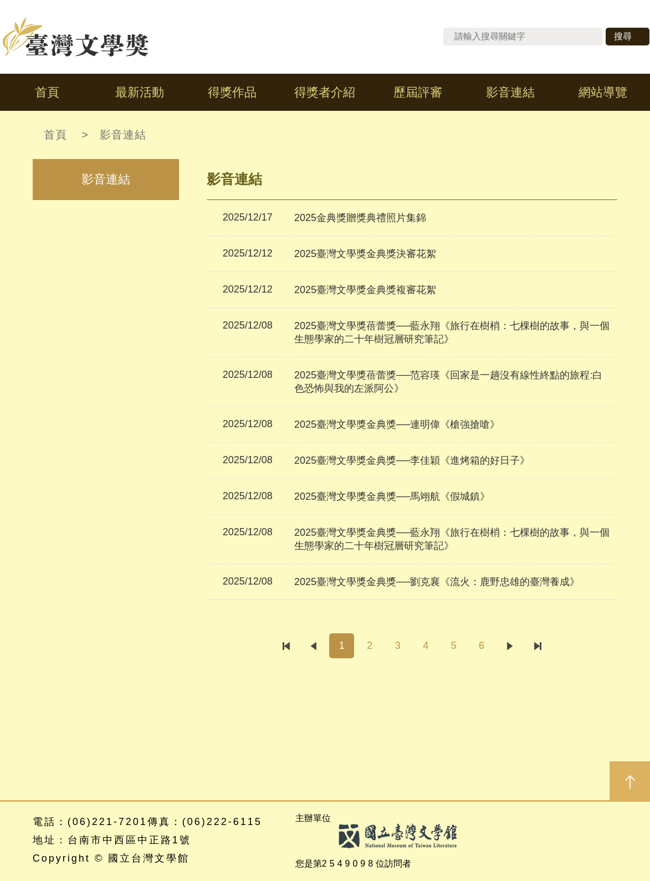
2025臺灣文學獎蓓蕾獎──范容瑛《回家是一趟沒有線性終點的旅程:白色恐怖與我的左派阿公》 (448, 382)
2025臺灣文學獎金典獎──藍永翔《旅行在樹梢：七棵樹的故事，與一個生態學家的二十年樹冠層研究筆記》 (452, 539)
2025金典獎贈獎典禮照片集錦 (360, 217)
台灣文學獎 (76, 37)
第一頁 (285, 645)
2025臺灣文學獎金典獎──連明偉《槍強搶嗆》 (397, 424)
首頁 (47, 92)
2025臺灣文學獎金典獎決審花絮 (365, 253)
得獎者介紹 (324, 92)
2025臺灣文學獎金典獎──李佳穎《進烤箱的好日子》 (412, 460)
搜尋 (623, 36)
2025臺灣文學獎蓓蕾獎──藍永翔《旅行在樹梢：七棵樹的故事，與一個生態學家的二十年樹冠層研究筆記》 (452, 332)
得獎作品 (232, 92)
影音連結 (510, 92)
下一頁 (509, 645)
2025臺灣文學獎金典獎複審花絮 (365, 289)
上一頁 (313, 645)
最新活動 (139, 92)
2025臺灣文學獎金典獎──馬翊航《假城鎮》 (392, 496)
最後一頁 (537, 645)
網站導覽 (603, 92)
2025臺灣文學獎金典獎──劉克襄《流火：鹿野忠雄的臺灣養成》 (437, 581)
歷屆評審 (417, 92)
